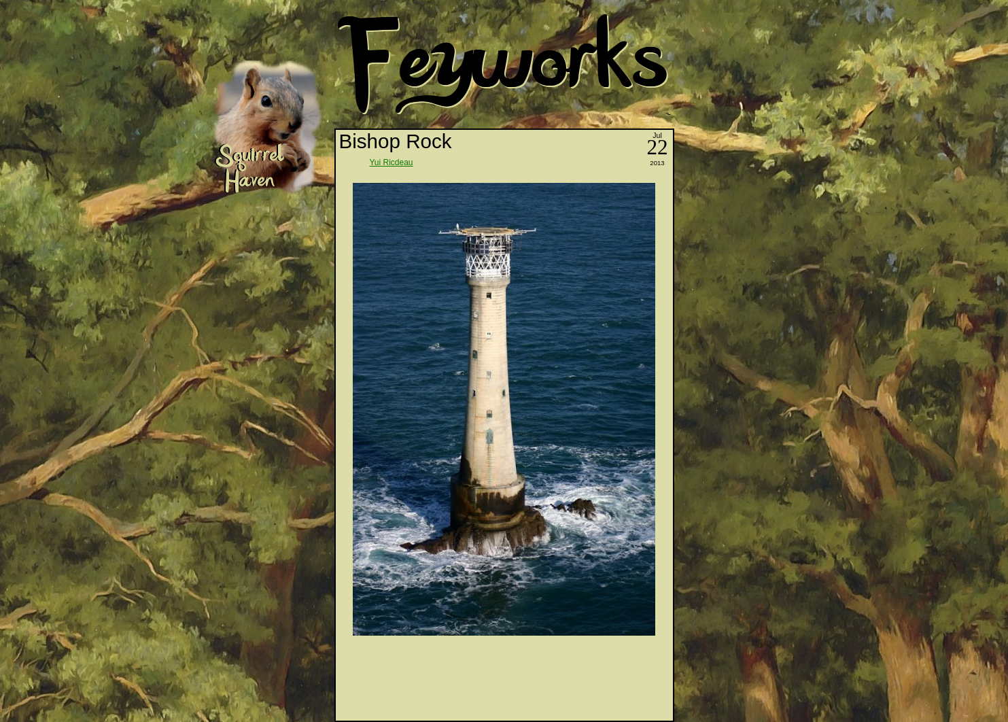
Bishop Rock (395, 141)
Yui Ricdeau (391, 162)
